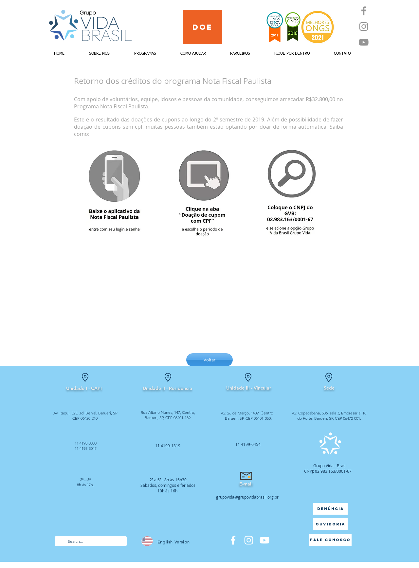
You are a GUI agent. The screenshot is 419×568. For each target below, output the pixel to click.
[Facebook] (364, 11)
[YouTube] (364, 42)
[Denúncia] (330, 509)
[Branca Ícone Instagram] (249, 540)
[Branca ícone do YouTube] (264, 540)
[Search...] (90, 541)
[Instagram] (364, 26)
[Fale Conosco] (330, 540)
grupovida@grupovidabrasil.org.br (247, 497)
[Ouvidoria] (330, 524)
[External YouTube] (209, 295)
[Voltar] (209, 359)
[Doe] (202, 27)
